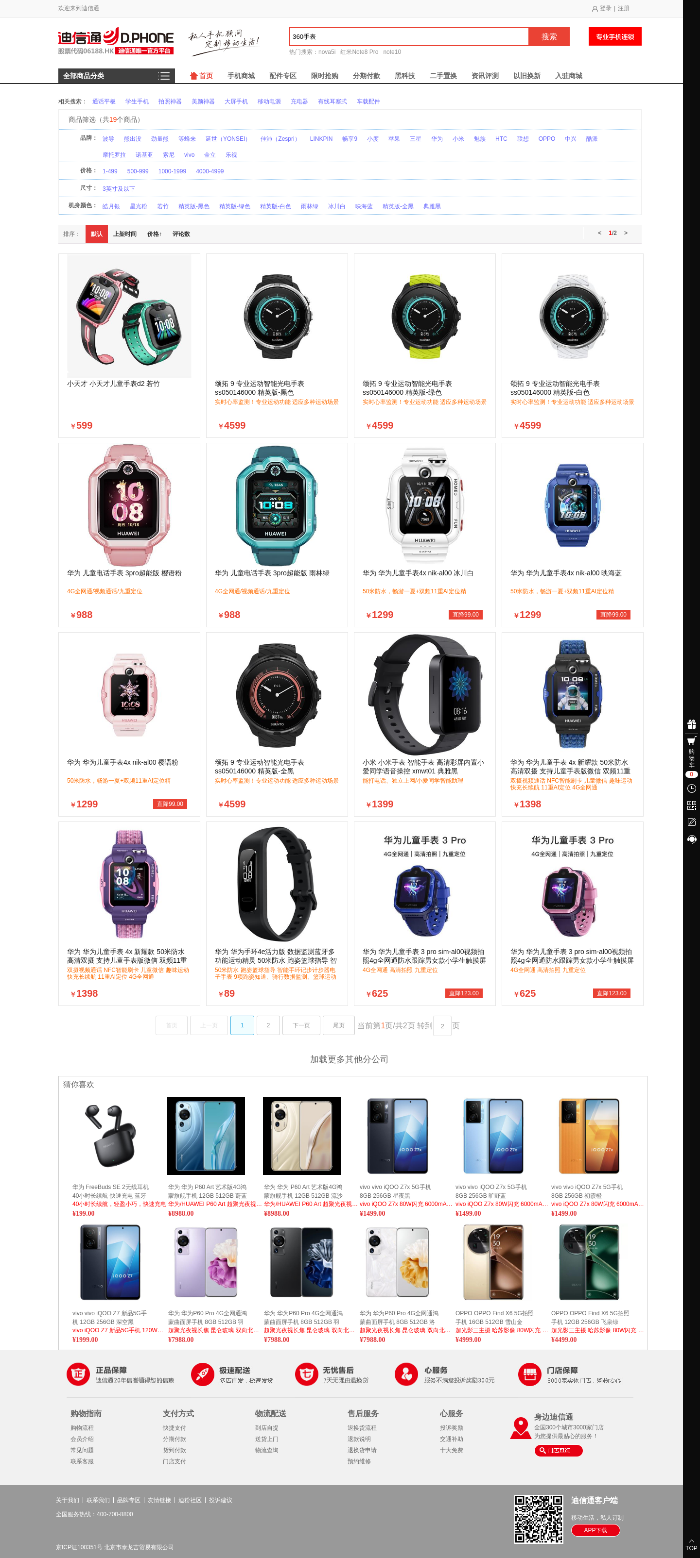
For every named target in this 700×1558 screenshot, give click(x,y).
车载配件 (368, 101)
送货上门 (267, 1439)
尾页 (339, 1025)
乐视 (231, 154)
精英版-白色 (275, 206)
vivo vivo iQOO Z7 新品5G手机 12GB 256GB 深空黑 (109, 1317)
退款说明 (359, 1439)
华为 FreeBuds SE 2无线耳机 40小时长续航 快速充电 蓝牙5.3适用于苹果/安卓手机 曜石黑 (110, 1192)
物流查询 (267, 1450)
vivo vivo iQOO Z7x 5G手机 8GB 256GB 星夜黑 (395, 1191)
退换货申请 (362, 1450)
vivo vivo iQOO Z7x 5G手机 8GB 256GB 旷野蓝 (491, 1191)
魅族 (480, 138)
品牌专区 (128, 1500)
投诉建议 (220, 1500)
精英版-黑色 (194, 206)
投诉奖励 (451, 1427)
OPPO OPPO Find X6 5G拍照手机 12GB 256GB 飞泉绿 (590, 1317)
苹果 (394, 138)
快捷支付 (174, 1427)
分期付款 (366, 76)
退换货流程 (362, 1427)
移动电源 (269, 101)
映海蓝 (364, 206)
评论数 (181, 234)
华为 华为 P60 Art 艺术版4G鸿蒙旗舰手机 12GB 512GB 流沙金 (303, 1192)
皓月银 (111, 206)
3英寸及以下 (119, 188)
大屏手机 (236, 101)
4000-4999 (210, 171)
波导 (108, 138)
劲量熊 (160, 138)
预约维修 (359, 1461)
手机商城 (241, 76)
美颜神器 (203, 101)
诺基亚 (144, 154)
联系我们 (98, 1500)
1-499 (110, 171)
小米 (458, 138)
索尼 (169, 154)
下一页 (301, 1025)
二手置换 (443, 76)
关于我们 (67, 1500)
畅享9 (349, 138)
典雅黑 (432, 206)
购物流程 (82, 1427)
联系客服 (82, 1461)
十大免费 (451, 1450)
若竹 (163, 206)
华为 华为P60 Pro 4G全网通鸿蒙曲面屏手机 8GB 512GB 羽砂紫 (207, 1318)
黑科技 (405, 76)
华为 (437, 138)
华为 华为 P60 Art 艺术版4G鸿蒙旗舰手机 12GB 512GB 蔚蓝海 (207, 1192)
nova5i (326, 52)
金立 (210, 154)
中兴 (571, 138)
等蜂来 (187, 138)
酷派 (592, 138)
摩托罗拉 (114, 154)
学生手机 (137, 101)
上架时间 (125, 234)
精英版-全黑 (398, 206)
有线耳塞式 (332, 101)
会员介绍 (82, 1439)
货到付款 (174, 1450)
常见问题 (82, 1450)
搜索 (549, 37)
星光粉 (138, 206)
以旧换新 (527, 76)
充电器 (299, 101)
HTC (501, 138)
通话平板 (104, 101)
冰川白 (337, 206)
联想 (523, 138)
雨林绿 (309, 206)
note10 (392, 52)
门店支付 (174, 1461)
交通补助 (451, 1439)
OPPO (547, 138)
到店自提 (267, 1427)
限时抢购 (324, 76)
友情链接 (159, 1500)
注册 (624, 8)
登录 (606, 8)
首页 (206, 76)
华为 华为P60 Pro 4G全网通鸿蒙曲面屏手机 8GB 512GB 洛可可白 (399, 1318)
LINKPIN (321, 138)
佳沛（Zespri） (280, 138)
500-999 (138, 171)
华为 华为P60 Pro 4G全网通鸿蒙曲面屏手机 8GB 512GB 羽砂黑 (303, 1318)
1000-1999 (172, 171)
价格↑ (154, 234)
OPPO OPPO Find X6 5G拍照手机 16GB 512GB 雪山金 (494, 1317)
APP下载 (595, 1530)
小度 (373, 138)
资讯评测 (485, 76)
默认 (97, 234)
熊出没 (132, 138)
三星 (415, 138)
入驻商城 (568, 76)
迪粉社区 (190, 1500)
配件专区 (283, 76)
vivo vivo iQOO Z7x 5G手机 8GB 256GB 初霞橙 (587, 1191)
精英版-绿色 (234, 206)
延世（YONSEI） (228, 138)
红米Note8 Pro (359, 52)
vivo (189, 154)
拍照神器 (170, 101)
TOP (691, 1548)
